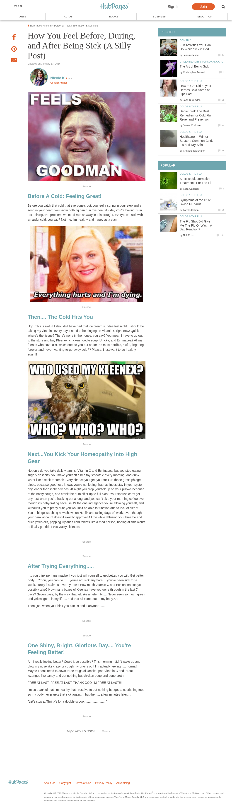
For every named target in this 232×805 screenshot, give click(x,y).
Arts (22, 16)
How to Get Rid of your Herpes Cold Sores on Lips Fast (195, 90)
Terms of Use (83, 783)
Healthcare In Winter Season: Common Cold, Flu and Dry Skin (196, 141)
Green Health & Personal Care (201, 61)
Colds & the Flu (191, 81)
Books (113, 16)
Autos (68, 16)
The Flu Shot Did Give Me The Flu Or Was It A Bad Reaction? (196, 225)
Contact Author (58, 82)
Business (159, 16)
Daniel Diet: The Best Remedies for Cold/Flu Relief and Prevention (195, 115)
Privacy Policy (103, 783)
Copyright (65, 783)
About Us (49, 783)
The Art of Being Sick (194, 66)
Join (203, 7)
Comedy (185, 40)
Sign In (173, 7)
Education (204, 16)
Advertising (123, 783)
